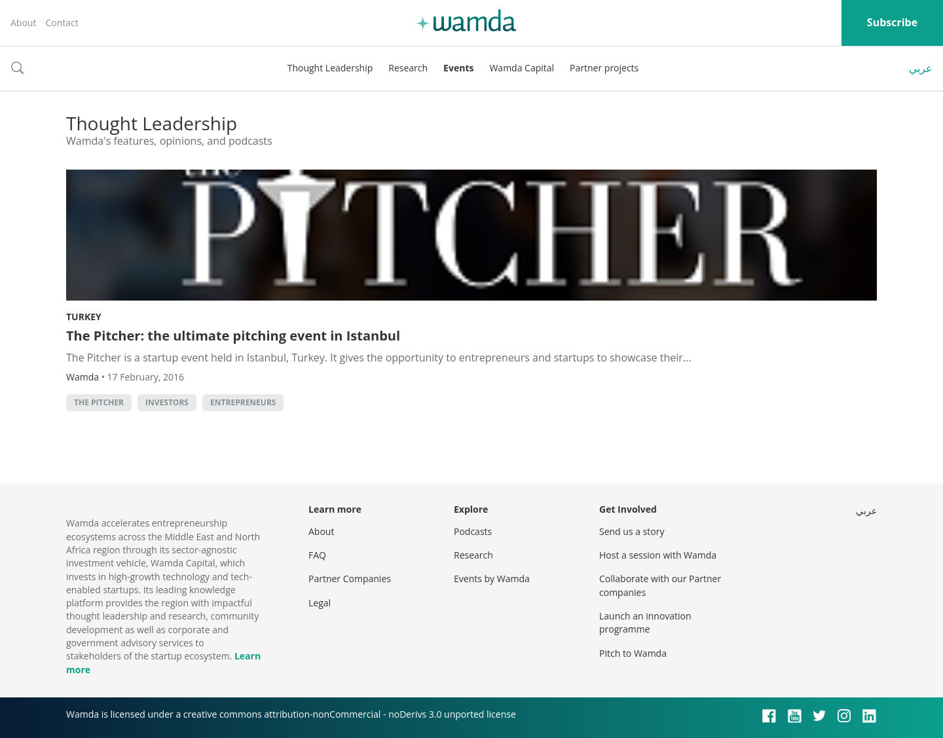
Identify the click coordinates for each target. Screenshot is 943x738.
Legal (319, 603)
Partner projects (604, 68)
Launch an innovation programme (645, 622)
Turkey (84, 316)
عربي (921, 68)
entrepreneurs (243, 402)
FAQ (317, 555)
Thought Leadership (330, 68)
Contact (61, 22)
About (23, 22)
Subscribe (892, 22)
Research (408, 68)
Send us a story (631, 531)
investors (167, 402)
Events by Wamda (492, 578)
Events (458, 68)
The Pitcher (99, 402)
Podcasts (473, 531)
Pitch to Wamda (633, 653)
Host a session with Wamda (657, 555)
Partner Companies (349, 578)
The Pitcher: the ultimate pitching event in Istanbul (233, 335)
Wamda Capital (521, 68)
